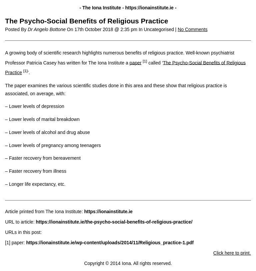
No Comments (192, 29)
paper (136, 62)
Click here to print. (232, 253)
